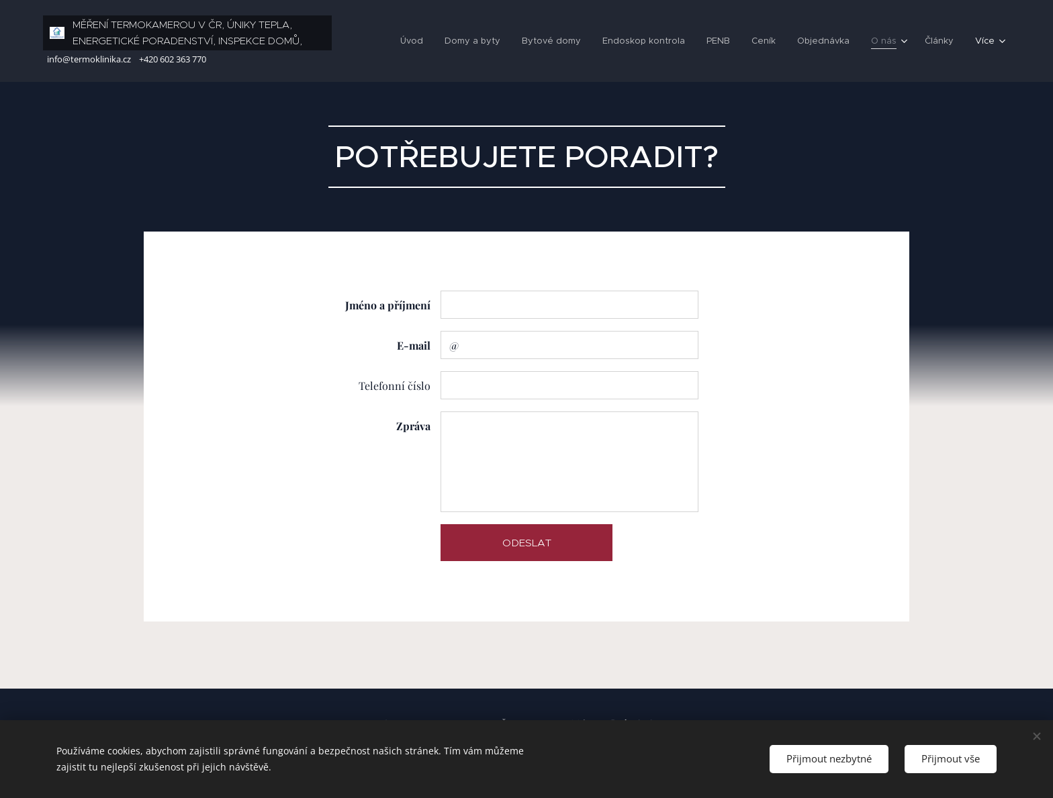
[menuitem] (398, 41)
